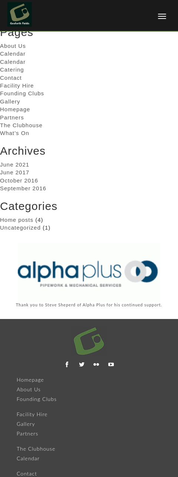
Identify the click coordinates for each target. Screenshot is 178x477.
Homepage (15, 109)
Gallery (10, 101)
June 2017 (14, 172)
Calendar (13, 53)
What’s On (14, 133)
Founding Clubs (22, 93)
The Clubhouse (21, 125)
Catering (12, 69)
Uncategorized (20, 227)
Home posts (16, 220)
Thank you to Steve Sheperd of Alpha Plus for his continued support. (89, 304)
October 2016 (19, 180)
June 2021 (14, 164)
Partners (12, 117)
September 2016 (23, 188)
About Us (29, 389)
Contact (11, 78)
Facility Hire (17, 85)
